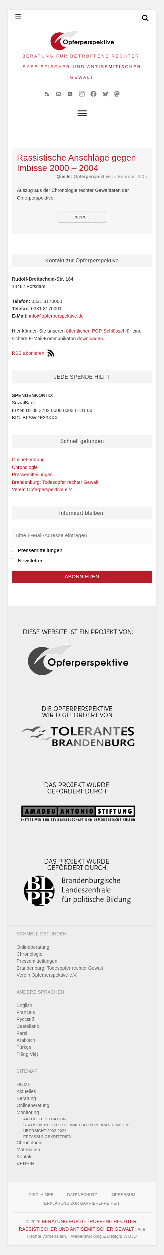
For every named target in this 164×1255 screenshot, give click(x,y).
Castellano (28, 1026)
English (24, 1005)
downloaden (90, 338)
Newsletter (30, 560)
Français (26, 1012)
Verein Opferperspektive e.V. (42, 489)
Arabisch (26, 1040)
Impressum (122, 1194)
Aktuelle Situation (44, 1119)
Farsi (22, 1033)
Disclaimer (41, 1194)
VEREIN (25, 1163)
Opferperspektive (92, 176)
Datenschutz (82, 1194)
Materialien (28, 1149)
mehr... (82, 216)
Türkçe (24, 1047)
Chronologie (25, 467)
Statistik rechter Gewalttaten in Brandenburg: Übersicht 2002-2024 (77, 1128)
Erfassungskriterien (47, 1136)
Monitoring (28, 1112)
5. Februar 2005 (129, 176)
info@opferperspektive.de (56, 316)
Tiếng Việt (27, 1054)
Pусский (25, 1019)
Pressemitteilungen (32, 474)
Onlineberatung (28, 459)
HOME (24, 1084)
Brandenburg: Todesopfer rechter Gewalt (55, 482)
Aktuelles (26, 1091)
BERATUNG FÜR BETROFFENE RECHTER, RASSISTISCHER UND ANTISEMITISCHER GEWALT (82, 67)
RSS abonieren (33, 353)
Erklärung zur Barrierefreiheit (82, 1203)
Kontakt (25, 1156)
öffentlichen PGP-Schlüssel (95, 331)
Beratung (26, 1098)
